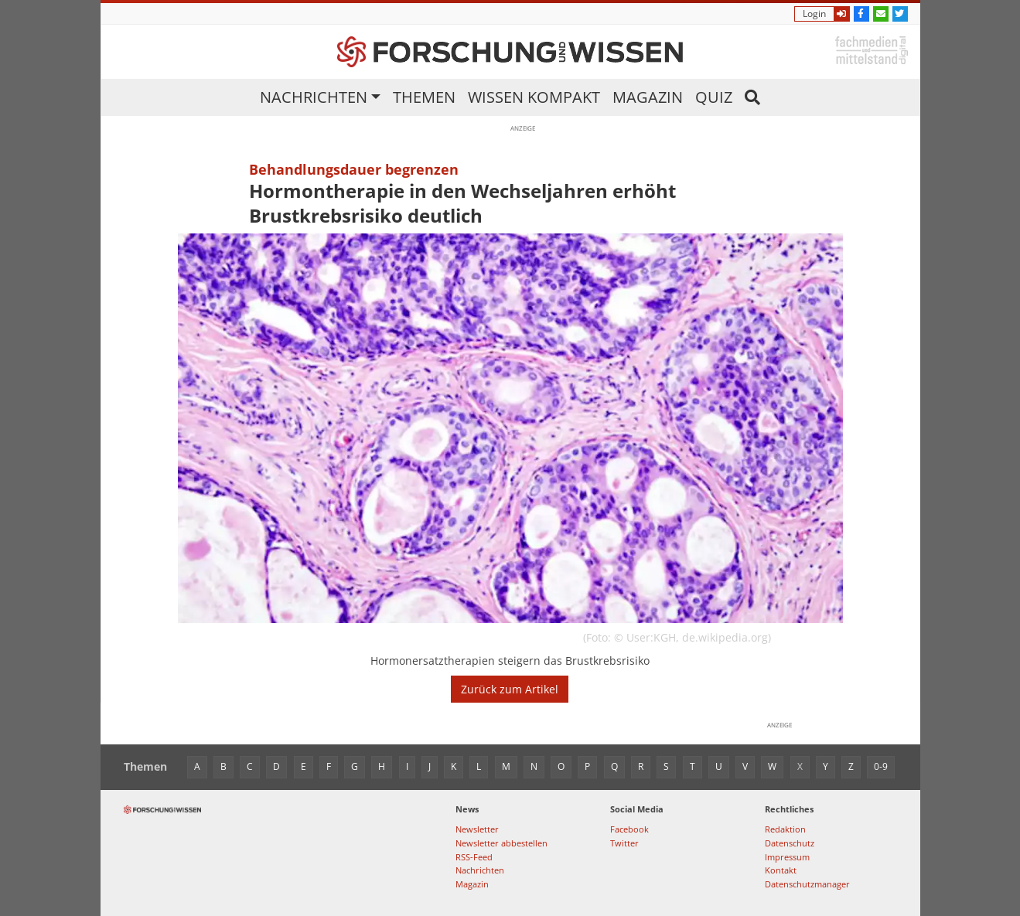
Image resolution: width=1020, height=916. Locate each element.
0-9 (881, 766)
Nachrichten (313, 97)
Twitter (624, 843)
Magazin (647, 97)
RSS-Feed (474, 857)
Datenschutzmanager (807, 884)
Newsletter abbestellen (501, 843)
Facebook (629, 829)
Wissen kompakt (534, 97)
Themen (424, 97)
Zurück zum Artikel (509, 689)
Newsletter (477, 829)
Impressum (787, 857)
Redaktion (785, 829)
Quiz (713, 97)
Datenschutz (789, 843)
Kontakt (781, 870)
